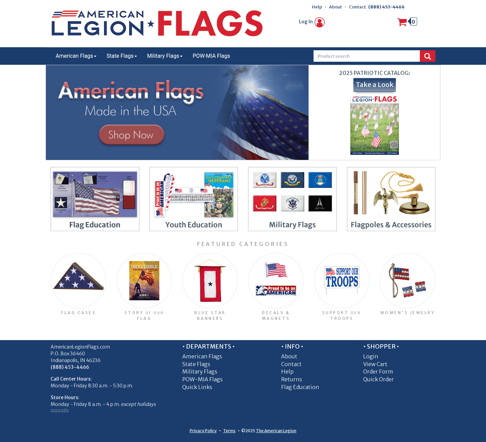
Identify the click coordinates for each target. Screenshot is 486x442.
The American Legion (276, 430)
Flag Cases (78, 312)
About (335, 7)
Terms (229, 430)
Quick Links (197, 387)
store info (60, 410)
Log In (312, 22)
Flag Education (300, 387)
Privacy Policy (203, 430)
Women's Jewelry (407, 312)
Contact (357, 7)
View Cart (375, 364)
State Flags (122, 56)
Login (370, 356)
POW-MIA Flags (211, 56)
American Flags (76, 56)
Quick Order (378, 379)
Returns (291, 379)
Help (317, 7)
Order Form (378, 371)
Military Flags (165, 56)
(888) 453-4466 (386, 7)
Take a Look (375, 85)
